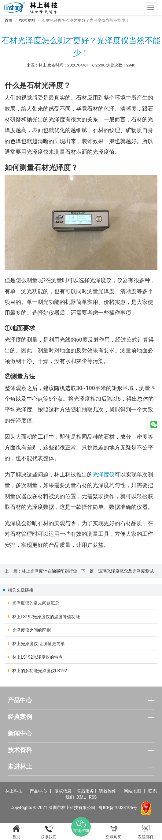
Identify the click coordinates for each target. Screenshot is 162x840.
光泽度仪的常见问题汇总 (35, 602)
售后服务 (85, 791)
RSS (93, 797)
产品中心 (38, 791)
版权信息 (63, 791)
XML (81, 797)
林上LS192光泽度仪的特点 (37, 657)
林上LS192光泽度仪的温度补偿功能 (46, 616)
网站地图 (132, 791)
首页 (9, 20)
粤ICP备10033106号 (118, 807)
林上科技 (13, 791)
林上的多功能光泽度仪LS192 (39, 670)
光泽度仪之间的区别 (31, 630)
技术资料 (27, 20)
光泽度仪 (104, 474)
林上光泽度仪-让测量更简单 (38, 643)
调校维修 (107, 791)
